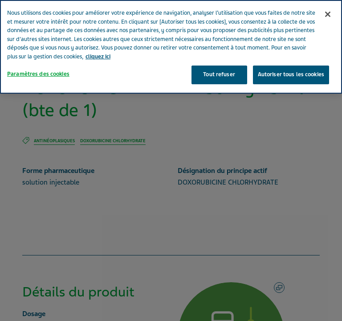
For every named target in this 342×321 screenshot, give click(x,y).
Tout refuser (219, 61)
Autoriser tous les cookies (291, 61)
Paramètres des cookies (38, 61)
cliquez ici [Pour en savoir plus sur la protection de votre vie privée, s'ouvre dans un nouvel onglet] (98, 43)
